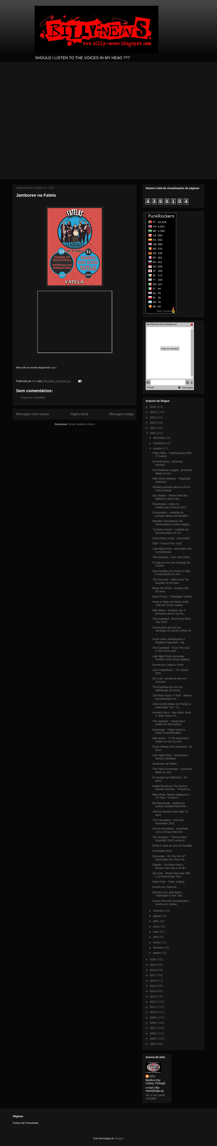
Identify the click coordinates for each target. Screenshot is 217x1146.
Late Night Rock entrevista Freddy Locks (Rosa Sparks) (171, 658)
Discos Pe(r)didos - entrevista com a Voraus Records (170, 830)
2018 (153, 970)
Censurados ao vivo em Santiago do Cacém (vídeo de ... (171, 631)
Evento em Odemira (164, 886)
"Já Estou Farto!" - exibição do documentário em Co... (170, 531)
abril (156, 937)
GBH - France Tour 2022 (167, 543)
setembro (159, 910)
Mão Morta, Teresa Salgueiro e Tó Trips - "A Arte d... (170, 796)
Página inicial (79, 414)
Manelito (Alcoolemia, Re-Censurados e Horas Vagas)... (171, 522)
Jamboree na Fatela (164, 763)
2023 (153, 422)
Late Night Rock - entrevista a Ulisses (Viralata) (170, 757)
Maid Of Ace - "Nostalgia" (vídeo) (172, 596)
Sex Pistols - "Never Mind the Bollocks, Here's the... (170, 497)
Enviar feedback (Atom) (82, 424)
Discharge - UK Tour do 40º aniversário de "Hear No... (169, 858)
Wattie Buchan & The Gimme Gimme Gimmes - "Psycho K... (172, 788)
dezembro (159, 437)
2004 (153, 1043)
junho (156, 926)
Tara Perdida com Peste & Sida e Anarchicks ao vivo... (171, 573)
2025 (153, 412)
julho (156, 921)
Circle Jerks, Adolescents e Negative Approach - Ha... (169, 641)
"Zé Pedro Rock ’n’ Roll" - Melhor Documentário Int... (172, 697)
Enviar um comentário (33, 397)
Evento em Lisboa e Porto (168, 664)
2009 (153, 1017)
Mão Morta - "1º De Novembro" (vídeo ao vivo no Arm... (171, 740)
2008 (153, 1022)
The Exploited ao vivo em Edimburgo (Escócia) (167, 688)
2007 (153, 1028)
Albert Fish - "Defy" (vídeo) (168, 881)
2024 (153, 417)
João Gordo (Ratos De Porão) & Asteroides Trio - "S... (171, 705)
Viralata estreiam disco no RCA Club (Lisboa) (171, 488)
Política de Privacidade (25, 1122)
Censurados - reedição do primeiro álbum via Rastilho (170, 514)
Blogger (119, 1138)
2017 (153, 975)
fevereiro (158, 947)
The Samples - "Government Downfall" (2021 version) (169, 839)
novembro (159, 443)
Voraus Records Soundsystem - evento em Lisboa (171, 902)
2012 (153, 1001)
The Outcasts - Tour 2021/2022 (171, 557)
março (157, 942)
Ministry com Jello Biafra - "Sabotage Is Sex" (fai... (168, 894)
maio (156, 931)
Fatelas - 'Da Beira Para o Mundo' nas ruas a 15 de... (169, 866)
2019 (153, 964)
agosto (157, 915)
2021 (153, 433)
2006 (153, 1033)
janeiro (157, 952)
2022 (153, 427)
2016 (153, 980)
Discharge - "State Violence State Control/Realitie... (168, 731)
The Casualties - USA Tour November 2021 (168, 822)
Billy (152, 1076)
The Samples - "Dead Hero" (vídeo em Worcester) (169, 723)
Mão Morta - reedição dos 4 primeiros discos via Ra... (168, 612)
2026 (153, 406)
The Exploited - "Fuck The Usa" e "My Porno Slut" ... (171, 649)
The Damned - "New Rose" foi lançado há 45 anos (170, 581)
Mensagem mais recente (32, 414)
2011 (153, 1006)
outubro (158, 448)
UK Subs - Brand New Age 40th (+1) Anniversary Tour (171, 875)
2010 (153, 1012)
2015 (153, 985)
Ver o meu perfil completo (155, 1097)
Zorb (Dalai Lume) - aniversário (171, 538)
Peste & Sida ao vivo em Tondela (172, 845)
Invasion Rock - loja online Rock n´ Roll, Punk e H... (171, 714)
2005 (153, 1038)
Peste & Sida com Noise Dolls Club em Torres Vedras (170, 603)
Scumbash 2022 (162, 850)
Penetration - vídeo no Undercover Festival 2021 (169, 505)
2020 (153, 959)
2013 (153, 996)
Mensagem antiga (121, 414)
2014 (153, 991)
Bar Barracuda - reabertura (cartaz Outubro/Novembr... (170, 805)
